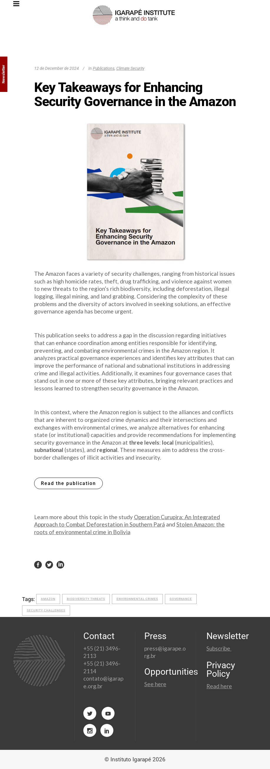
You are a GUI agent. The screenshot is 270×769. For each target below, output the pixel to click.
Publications (104, 68)
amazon (48, 598)
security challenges (46, 610)
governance (181, 598)
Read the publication (68, 483)
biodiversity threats (86, 598)
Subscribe (218, 648)
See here (155, 684)
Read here (219, 686)
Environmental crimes (137, 598)
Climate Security (130, 68)
